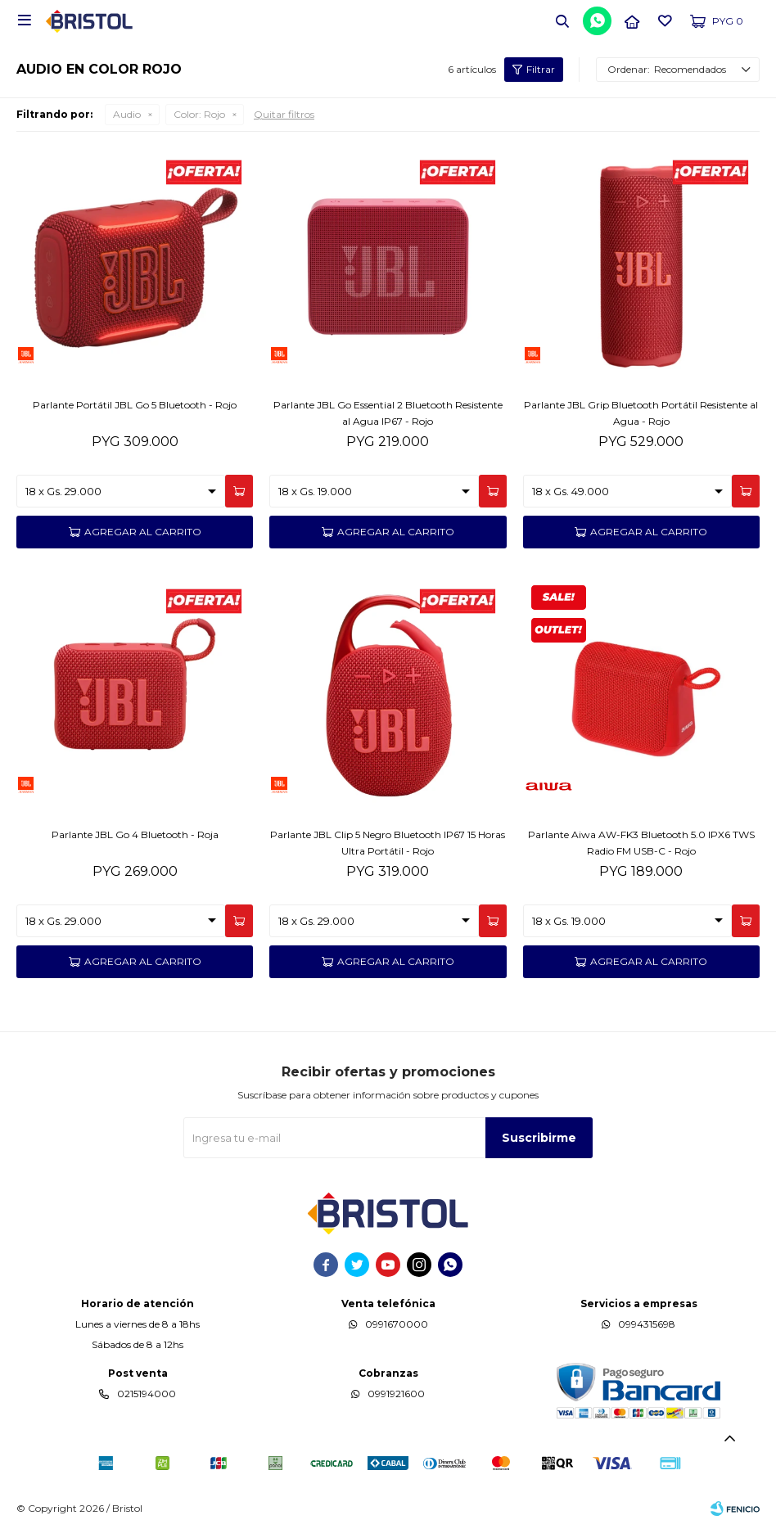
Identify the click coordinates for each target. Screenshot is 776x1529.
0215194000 (146, 1393)
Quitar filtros (284, 114)
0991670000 (396, 1324)
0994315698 (646, 1324)
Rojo (199, 114)
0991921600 (396, 1393)
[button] (562, 20)
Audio (127, 114)
